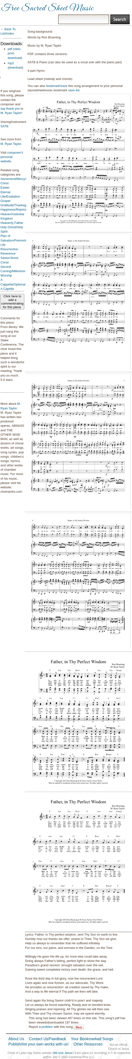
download (14, 58)
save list (73, 90)
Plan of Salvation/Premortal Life (14, 240)
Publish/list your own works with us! (38, 1044)
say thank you (10, 108)
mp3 (11, 63)
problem (47, 1027)
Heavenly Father (11, 223)
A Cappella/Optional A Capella (12, 284)
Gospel (5, 201)
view (17, 49)
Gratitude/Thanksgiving (16, 205)
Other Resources (88, 1044)
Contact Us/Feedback (47, 1039)
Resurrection (9, 249)
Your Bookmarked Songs (92, 1039)
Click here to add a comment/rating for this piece (12, 301)
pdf (10, 49)
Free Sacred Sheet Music (47, 8)
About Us (16, 1039)
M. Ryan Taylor (10, 113)
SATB (4, 126)
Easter (5, 187)
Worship (6, 275)
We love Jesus (62, 1053)
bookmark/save (56, 86)
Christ (4, 183)
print (11, 53)
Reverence (8, 253)
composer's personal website (11, 157)
